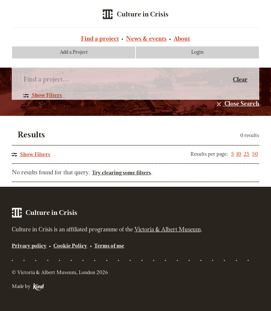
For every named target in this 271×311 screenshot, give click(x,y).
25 (246, 154)
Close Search (241, 104)
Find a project (100, 39)
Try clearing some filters (121, 173)
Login (197, 52)
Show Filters (46, 95)
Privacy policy (29, 246)
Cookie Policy (70, 246)
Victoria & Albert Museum (167, 230)
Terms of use (109, 246)
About (182, 39)
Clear (240, 80)
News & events (146, 39)
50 (255, 154)
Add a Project (74, 52)
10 (238, 154)
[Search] (128, 79)
